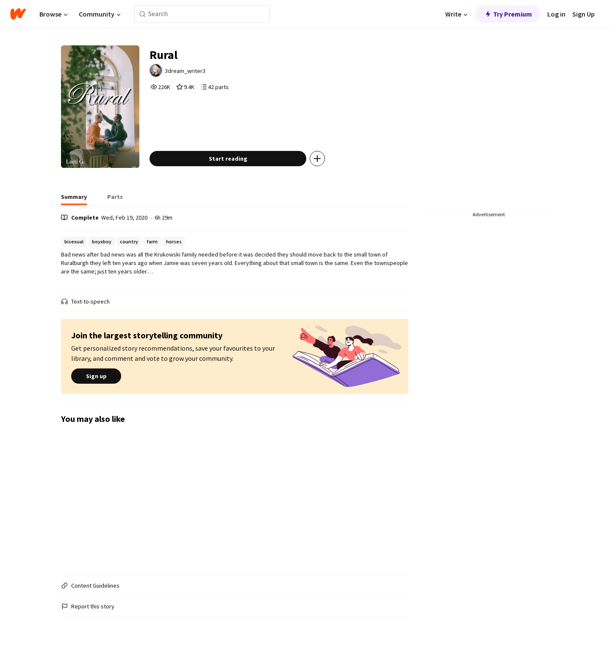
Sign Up (583, 14)
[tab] (74, 199)
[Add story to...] (317, 158)
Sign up (96, 376)
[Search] (142, 14)
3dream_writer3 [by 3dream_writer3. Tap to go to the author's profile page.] (185, 71)
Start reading (228, 158)
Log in (556, 14)
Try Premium (508, 14)
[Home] (18, 14)
